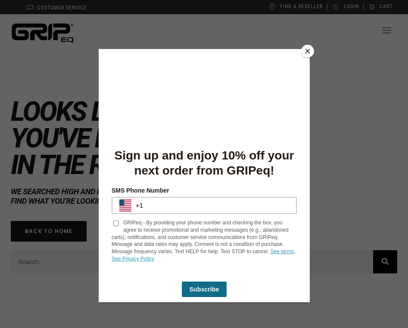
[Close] (307, 51)
